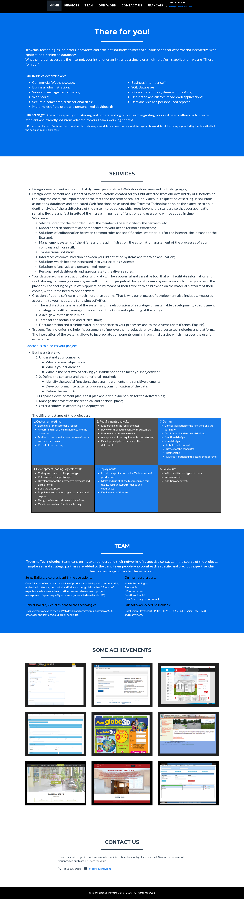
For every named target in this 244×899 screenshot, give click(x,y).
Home (64, 9)
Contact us (142, 9)
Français (166, 9)
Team (99, 9)
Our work (118, 9)
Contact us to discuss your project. (51, 346)
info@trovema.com (191, 10)
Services (82, 9)
